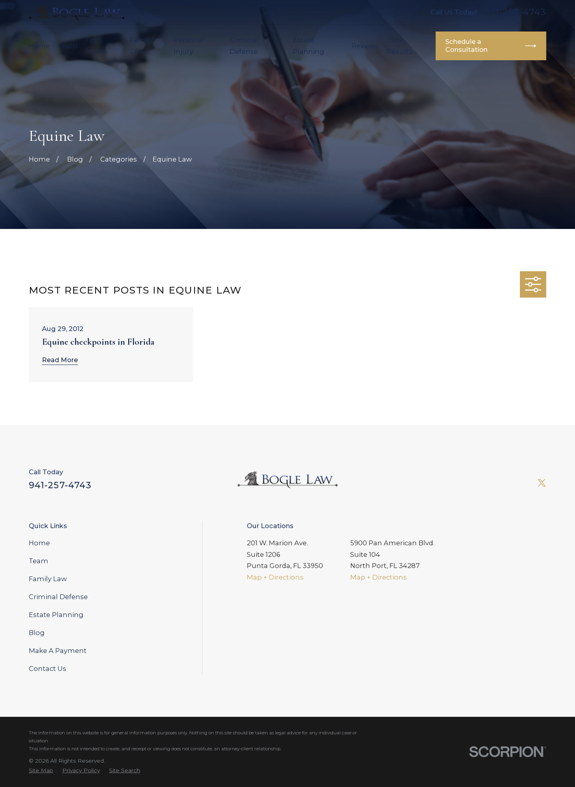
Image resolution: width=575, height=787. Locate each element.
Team (38, 561)
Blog (37, 633)
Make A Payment (58, 651)
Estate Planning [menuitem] (308, 45)
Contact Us (47, 669)
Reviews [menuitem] (365, 46)
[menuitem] (41, 770)
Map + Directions (275, 577)
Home (39, 543)
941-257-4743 (515, 12)
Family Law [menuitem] (141, 45)
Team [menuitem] (67, 46)
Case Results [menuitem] (399, 45)
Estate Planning (56, 615)
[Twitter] (541, 482)
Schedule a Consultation (490, 45)
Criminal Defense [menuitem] (244, 45)
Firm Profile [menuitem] (96, 45)
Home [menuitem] (39, 46)
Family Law (48, 579)
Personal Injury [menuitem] (189, 45)
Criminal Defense (58, 597)
